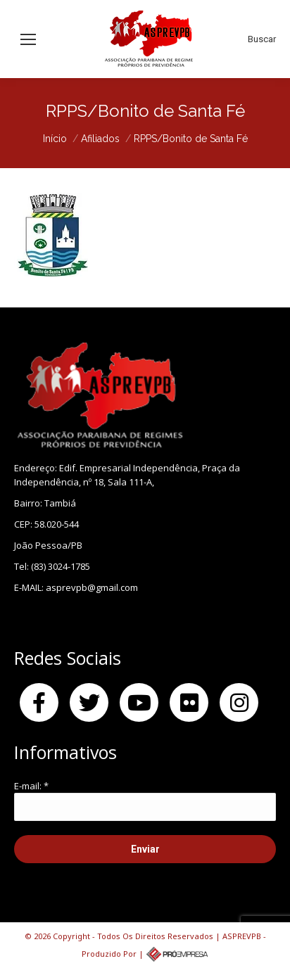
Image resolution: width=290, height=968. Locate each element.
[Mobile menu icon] (28, 39)
